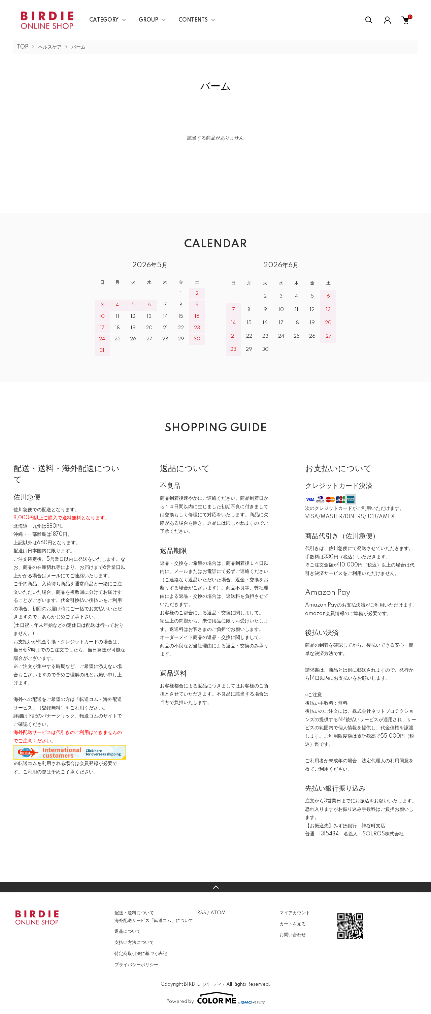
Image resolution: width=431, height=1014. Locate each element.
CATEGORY (104, 20)
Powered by (215, 998)
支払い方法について (134, 942)
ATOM (218, 913)
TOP (22, 47)
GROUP (148, 20)
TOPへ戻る (215, 887)
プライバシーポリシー (136, 964)
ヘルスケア (50, 47)
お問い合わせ (292, 934)
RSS (201, 913)
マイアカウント (294, 913)
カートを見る (292, 924)
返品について (127, 931)
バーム (78, 47)
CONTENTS (193, 20)
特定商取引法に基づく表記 (140, 953)
